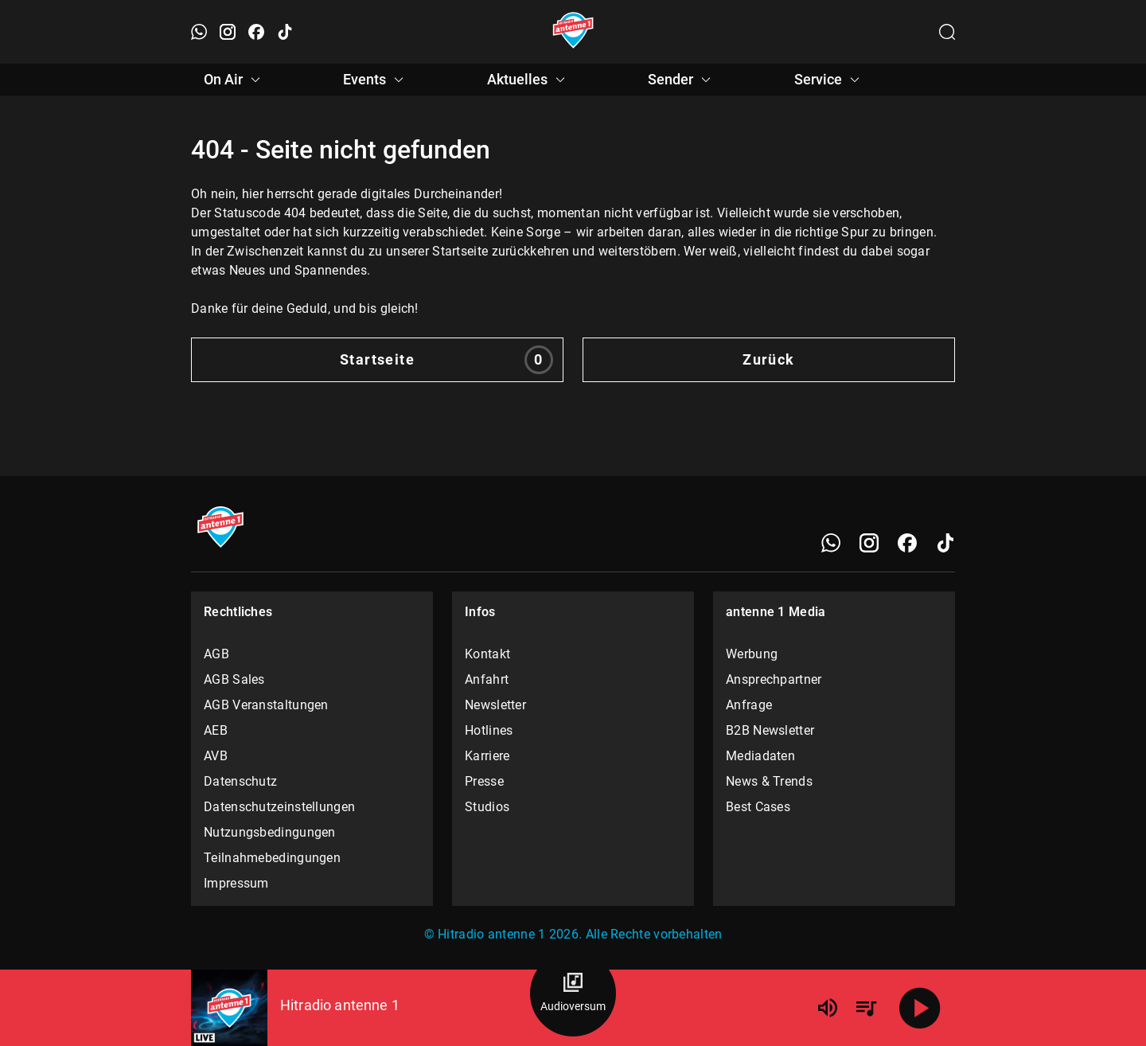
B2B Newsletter (770, 730)
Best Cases (758, 806)
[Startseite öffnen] (573, 32)
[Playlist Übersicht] (866, 1008)
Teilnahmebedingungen (272, 857)
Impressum (236, 883)
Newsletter (495, 704)
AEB (216, 730)
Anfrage (749, 704)
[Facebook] (907, 542)
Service (829, 79)
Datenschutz (240, 781)
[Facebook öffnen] (256, 32)
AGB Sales (234, 679)
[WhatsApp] (830, 542)
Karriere (487, 755)
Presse (484, 781)
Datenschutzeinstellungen (279, 806)
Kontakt (487, 654)
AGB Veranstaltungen (266, 704)
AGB (216, 654)
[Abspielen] (920, 1008)
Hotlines (489, 730)
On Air (234, 79)
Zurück (769, 359)
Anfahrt (487, 679)
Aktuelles (528, 79)
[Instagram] (869, 542)
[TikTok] (945, 542)
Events (375, 79)
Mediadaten (760, 755)
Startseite (446, 359)
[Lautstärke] (827, 1008)
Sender (681, 79)
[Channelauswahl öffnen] (947, 32)
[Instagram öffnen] (228, 32)
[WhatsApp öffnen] (199, 32)
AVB (216, 755)
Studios (487, 806)
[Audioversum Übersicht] (573, 993)
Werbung (752, 654)
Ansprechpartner (774, 679)
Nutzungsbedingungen (270, 832)
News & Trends (769, 781)
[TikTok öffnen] (285, 32)
